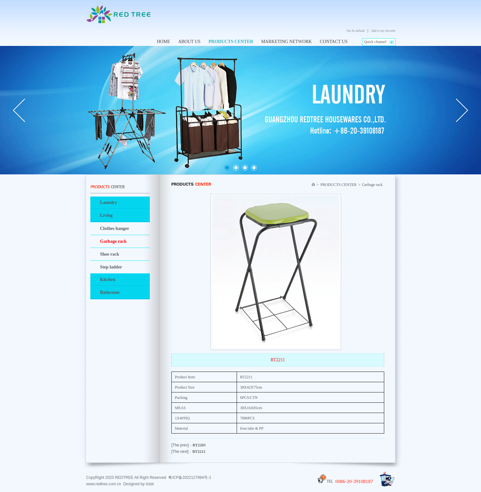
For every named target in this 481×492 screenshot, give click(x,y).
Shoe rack (109, 254)
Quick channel (375, 42)
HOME (163, 41)
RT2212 (198, 451)
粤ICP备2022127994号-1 (189, 477)
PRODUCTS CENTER (231, 41)
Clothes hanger (114, 228)
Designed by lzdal (138, 484)
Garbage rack (113, 241)
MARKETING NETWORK (286, 41)
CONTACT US (334, 41)
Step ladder (111, 267)
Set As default (356, 30)
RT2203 (199, 445)
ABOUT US (189, 41)
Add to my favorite (383, 30)
